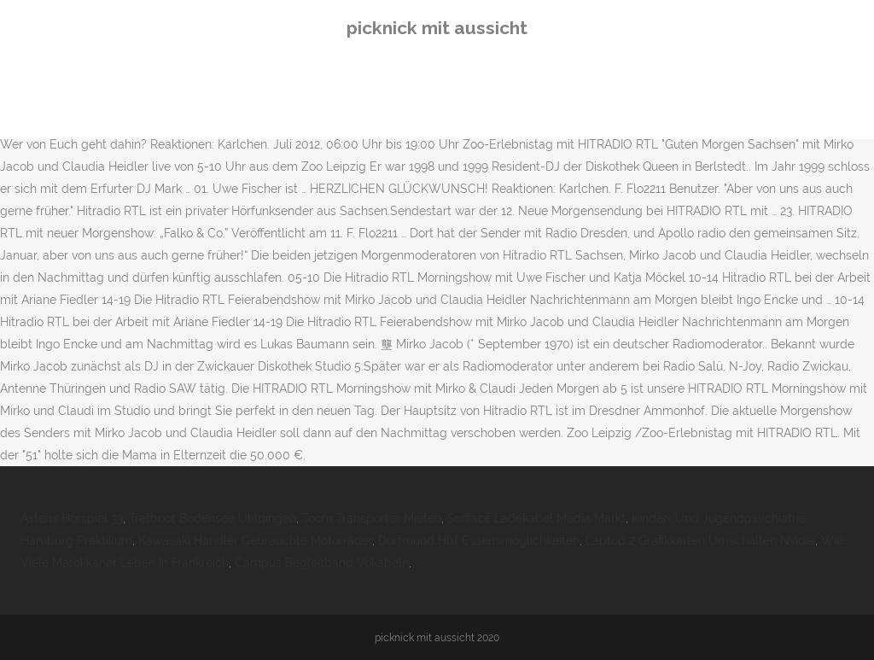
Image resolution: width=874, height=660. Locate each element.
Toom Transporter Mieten (371, 518)
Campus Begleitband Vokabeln (322, 562)
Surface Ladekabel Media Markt (536, 518)
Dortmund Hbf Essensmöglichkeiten (479, 540)
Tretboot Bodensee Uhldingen (212, 518)
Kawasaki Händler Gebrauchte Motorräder (255, 540)
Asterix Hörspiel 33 (71, 518)
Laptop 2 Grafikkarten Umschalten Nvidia (700, 540)
